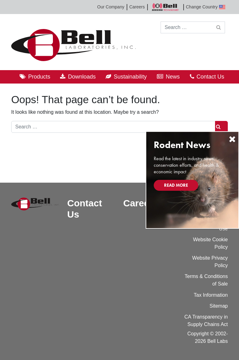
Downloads (82, 77)
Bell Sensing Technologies (165, 7)
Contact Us (210, 77)
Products (39, 77)
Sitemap (218, 306)
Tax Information (211, 295)
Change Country (205, 7)
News (173, 77)
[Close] (232, 139)
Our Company (110, 6)
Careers (137, 6)
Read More (176, 185)
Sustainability (130, 77)
